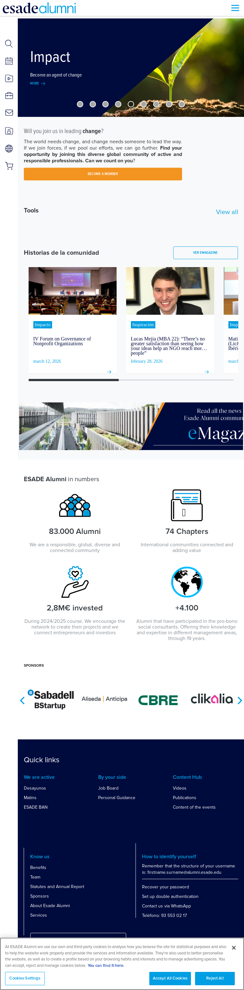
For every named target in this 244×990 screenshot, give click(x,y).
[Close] (234, 948)
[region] (122, 964)
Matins (30, 797)
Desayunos (35, 788)
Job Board (108, 788)
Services (38, 915)
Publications (184, 797)
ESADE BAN (36, 807)
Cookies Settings (24, 978)
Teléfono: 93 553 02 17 (164, 915)
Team (35, 877)
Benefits (38, 867)
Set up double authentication (170, 896)
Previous (22, 700)
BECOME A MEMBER (103, 174)
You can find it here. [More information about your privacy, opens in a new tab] (106, 966)
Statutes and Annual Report (57, 886)
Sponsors (39, 896)
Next (240, 700)
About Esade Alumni (50, 905)
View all (227, 212)
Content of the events (194, 807)
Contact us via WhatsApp (166, 906)
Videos (179, 788)
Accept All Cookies (170, 978)
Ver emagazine (205, 253)
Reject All (214, 978)
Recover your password (165, 887)
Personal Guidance (116, 797)
